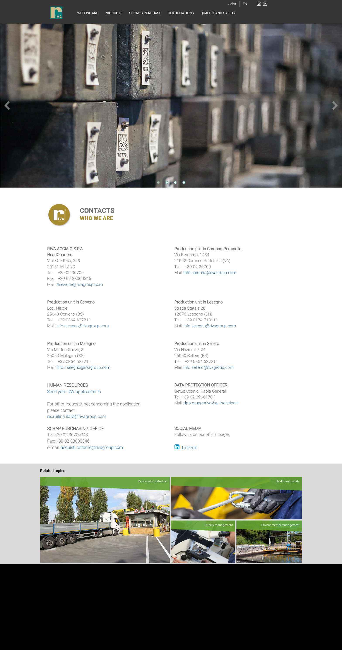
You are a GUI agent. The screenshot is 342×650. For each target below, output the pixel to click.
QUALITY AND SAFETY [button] (218, 13)
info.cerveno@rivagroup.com (82, 325)
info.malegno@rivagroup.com (83, 367)
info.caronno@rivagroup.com (210, 272)
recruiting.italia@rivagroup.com (76, 416)
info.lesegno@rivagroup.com (210, 325)
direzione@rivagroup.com (79, 284)
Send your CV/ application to (74, 391)
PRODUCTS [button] (114, 13)
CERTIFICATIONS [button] (181, 13)
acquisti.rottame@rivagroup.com (92, 447)
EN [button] (245, 4)
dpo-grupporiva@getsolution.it (211, 402)
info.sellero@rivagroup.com (208, 367)
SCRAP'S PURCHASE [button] (145, 13)
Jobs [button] (232, 4)
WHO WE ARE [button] (87, 13)
